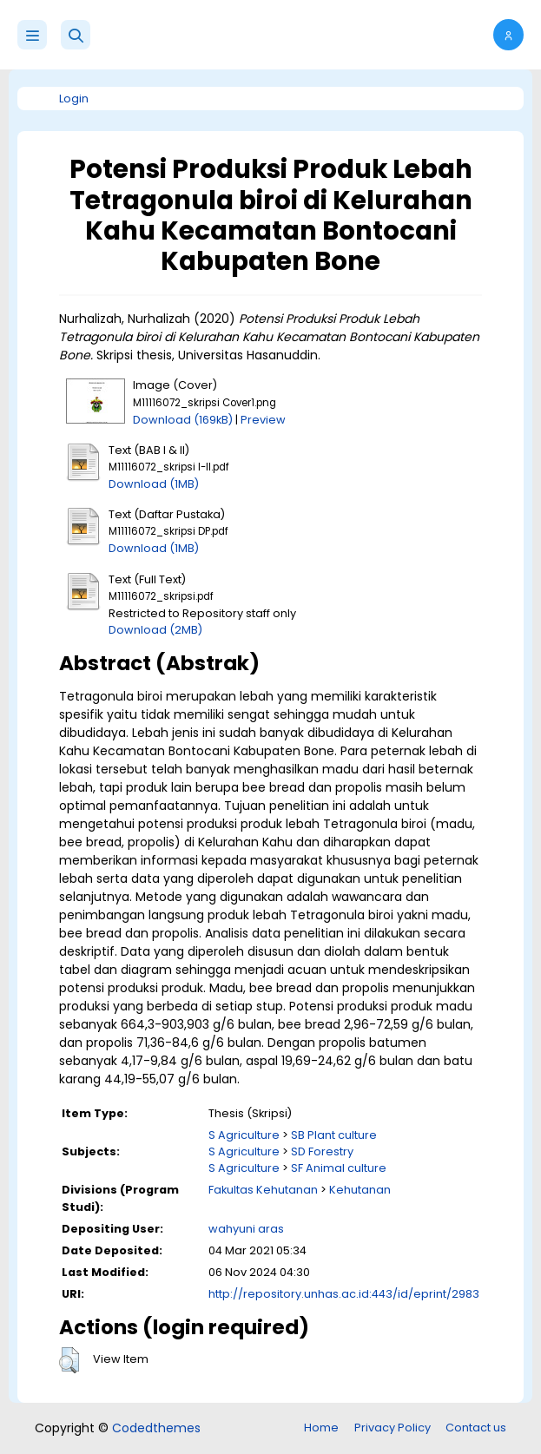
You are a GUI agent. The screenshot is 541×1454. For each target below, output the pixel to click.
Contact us (475, 1427)
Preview (263, 419)
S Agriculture (244, 1135)
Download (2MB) (155, 629)
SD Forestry (322, 1151)
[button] (75, 34)
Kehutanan (360, 1189)
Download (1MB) (154, 484)
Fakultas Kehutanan (263, 1189)
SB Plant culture (334, 1135)
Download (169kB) (183, 419)
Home (321, 1427)
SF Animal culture (338, 1168)
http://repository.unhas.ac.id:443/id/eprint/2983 (343, 1293)
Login (74, 98)
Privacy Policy (392, 1427)
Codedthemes (156, 1428)
